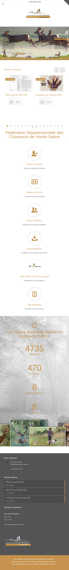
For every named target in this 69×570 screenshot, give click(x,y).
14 (58, 126)
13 (54, 126)
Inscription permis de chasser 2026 (18, 498)
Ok (10, 568)
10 (43, 126)
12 (51, 126)
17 (36, 127)
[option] (19, 89)
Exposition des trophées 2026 (48, 95)
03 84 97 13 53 (36, 2)
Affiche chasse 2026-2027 (16, 95)
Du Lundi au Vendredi (11, 514)
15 (62, 126)
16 (32, 127)
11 (47, 126)
